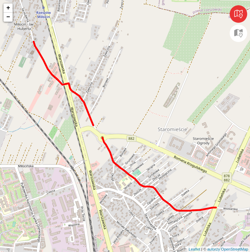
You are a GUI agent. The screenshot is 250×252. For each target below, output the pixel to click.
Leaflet (194, 249)
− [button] (8, 17)
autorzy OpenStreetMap (227, 249)
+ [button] (8, 8)
